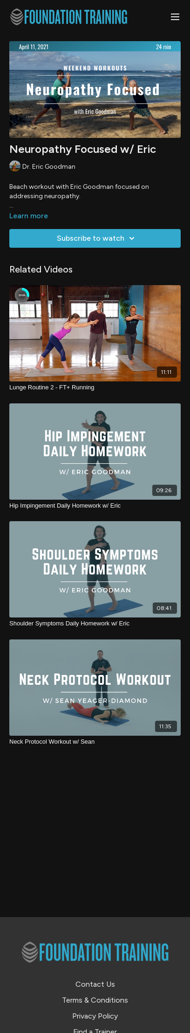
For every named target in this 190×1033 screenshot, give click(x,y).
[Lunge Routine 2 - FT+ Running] (95, 387)
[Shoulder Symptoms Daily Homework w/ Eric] (95, 623)
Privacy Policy (95, 1015)
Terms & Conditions (95, 1000)
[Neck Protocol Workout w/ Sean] (95, 741)
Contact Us (95, 984)
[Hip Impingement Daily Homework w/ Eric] (95, 505)
